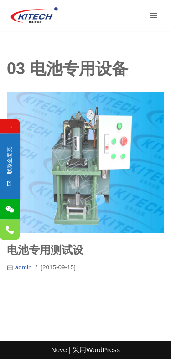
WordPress (103, 350)
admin (23, 267)
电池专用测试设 (45, 250)
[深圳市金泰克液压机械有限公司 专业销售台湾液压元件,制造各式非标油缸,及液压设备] (34, 15)
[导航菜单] (153, 15)
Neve (59, 350)
